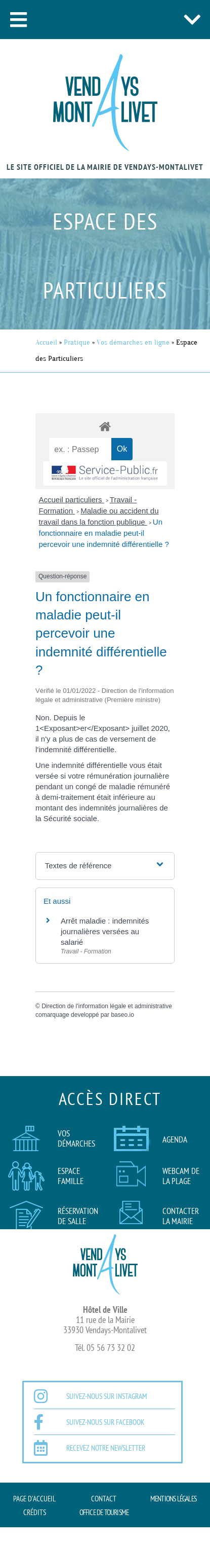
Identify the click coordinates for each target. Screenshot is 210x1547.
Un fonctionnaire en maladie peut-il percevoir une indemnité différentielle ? (104, 533)
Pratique (77, 342)
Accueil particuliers (71, 499)
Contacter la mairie (180, 1216)
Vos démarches (76, 1138)
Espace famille (70, 1176)
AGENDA (174, 1139)
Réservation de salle (78, 1216)
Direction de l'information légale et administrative (106, 1006)
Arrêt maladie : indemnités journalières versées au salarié (105, 931)
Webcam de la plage (180, 1176)
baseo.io (122, 1014)
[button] (18, 19)
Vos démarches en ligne (133, 342)
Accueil (46, 342)
